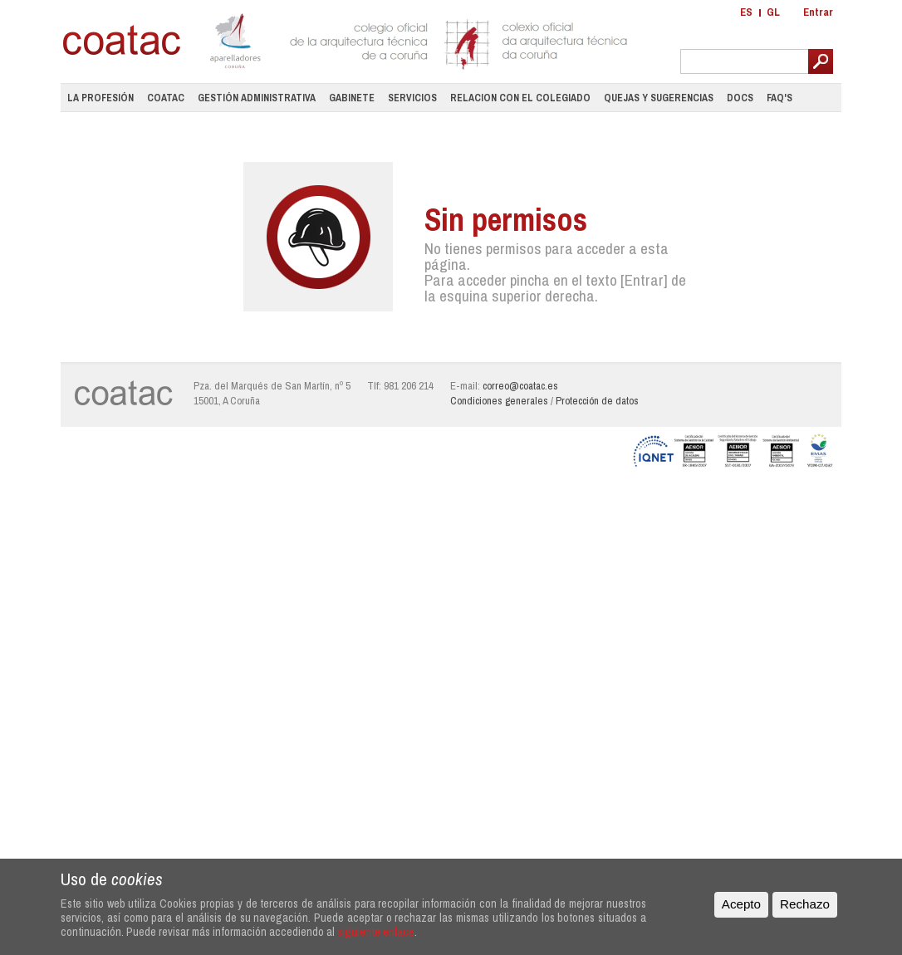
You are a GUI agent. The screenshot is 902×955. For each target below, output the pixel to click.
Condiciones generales (499, 401)
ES (746, 12)
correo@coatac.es (520, 386)
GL (773, 12)
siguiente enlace (375, 931)
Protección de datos (597, 401)
